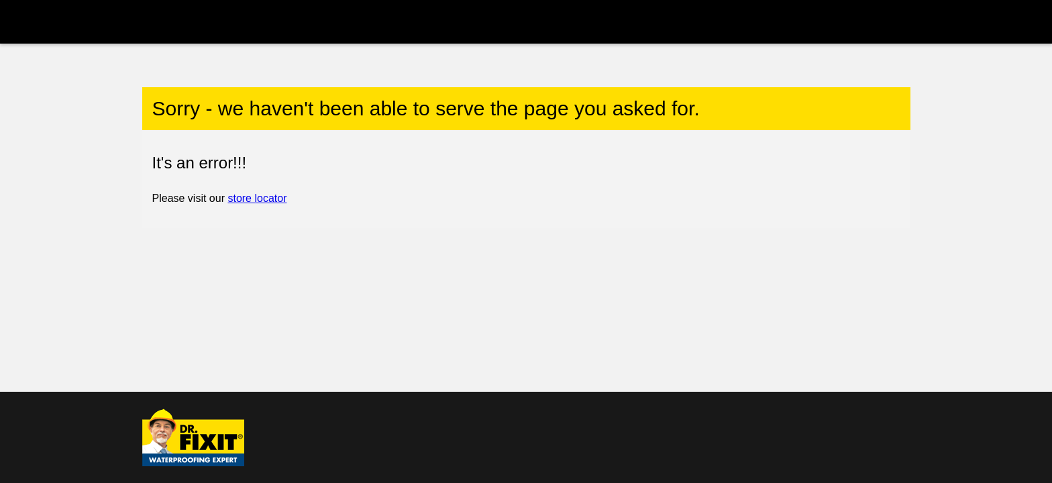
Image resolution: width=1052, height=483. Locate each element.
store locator (256, 198)
